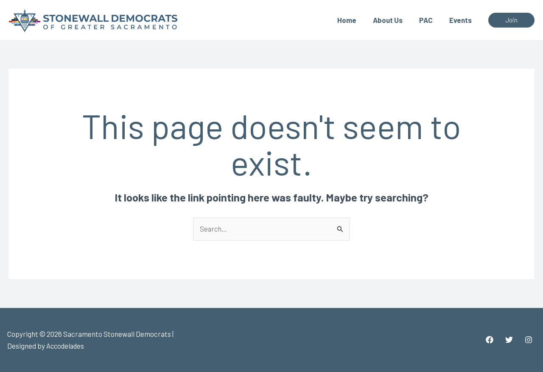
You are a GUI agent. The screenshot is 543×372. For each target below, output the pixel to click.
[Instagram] (528, 340)
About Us (393, 20)
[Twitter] (509, 340)
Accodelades (66, 346)
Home (354, 20)
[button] (511, 20)
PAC (429, 20)
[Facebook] (489, 340)
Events (461, 20)
